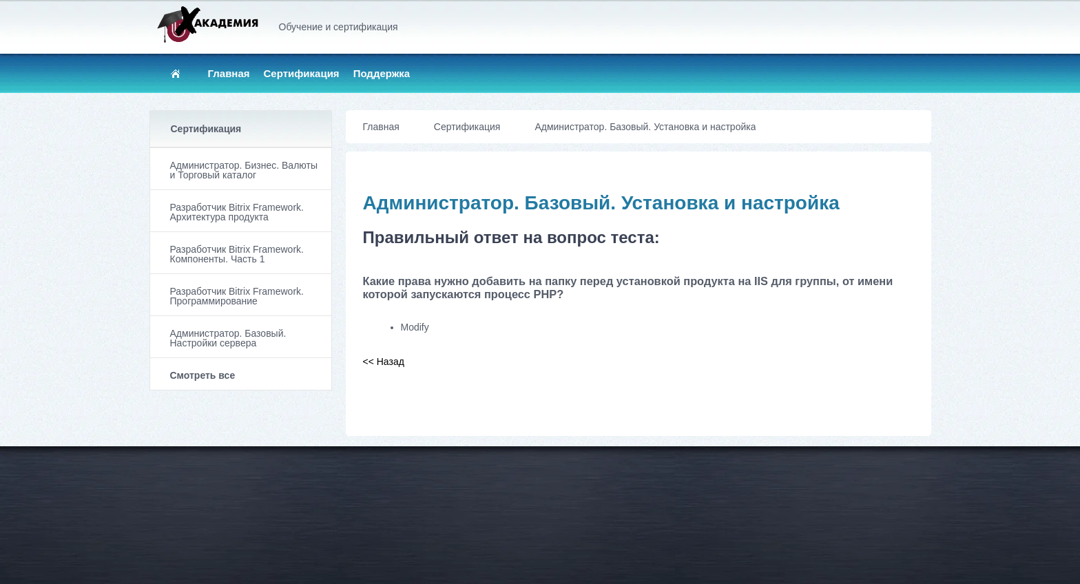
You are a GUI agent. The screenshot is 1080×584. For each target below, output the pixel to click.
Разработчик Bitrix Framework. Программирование (237, 296)
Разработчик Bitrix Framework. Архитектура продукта (237, 212)
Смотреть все (203, 375)
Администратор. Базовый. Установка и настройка (645, 126)
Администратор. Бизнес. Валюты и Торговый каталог (244, 170)
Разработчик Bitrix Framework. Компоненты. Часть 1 (237, 254)
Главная (229, 73)
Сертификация (302, 73)
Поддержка (382, 73)
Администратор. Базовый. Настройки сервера (228, 338)
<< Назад (383, 361)
